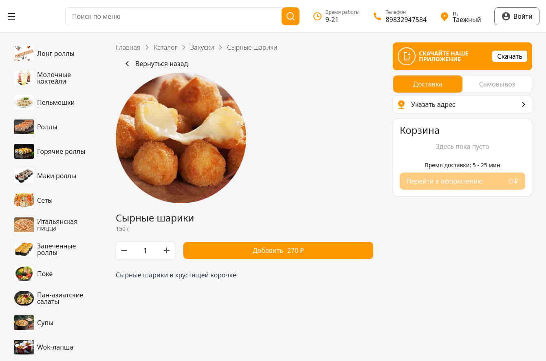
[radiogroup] (462, 84)
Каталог (165, 47)
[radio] (427, 84)
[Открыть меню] (11, 16)
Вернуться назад (155, 64)
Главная (128, 47)
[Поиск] (290, 16)
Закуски (202, 47)
